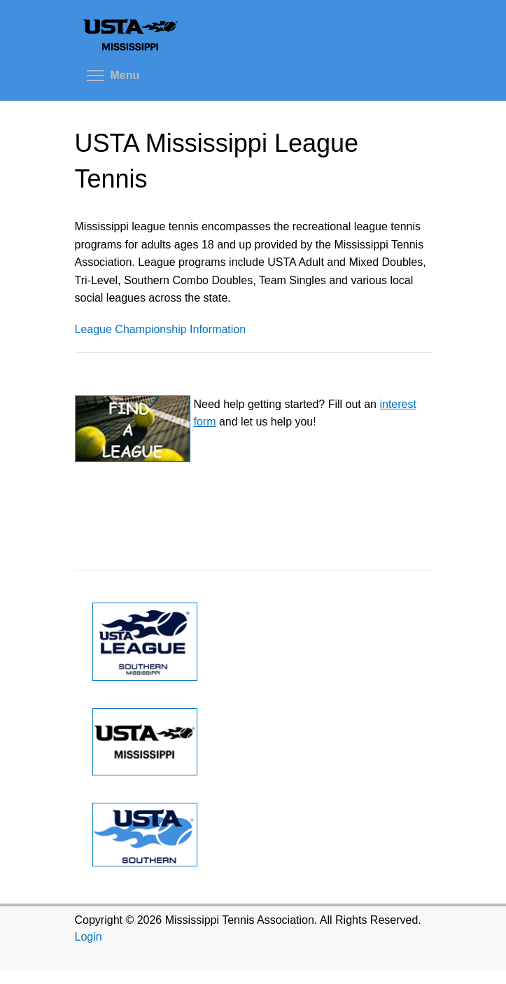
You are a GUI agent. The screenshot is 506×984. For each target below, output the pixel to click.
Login (88, 937)
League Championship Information (160, 329)
